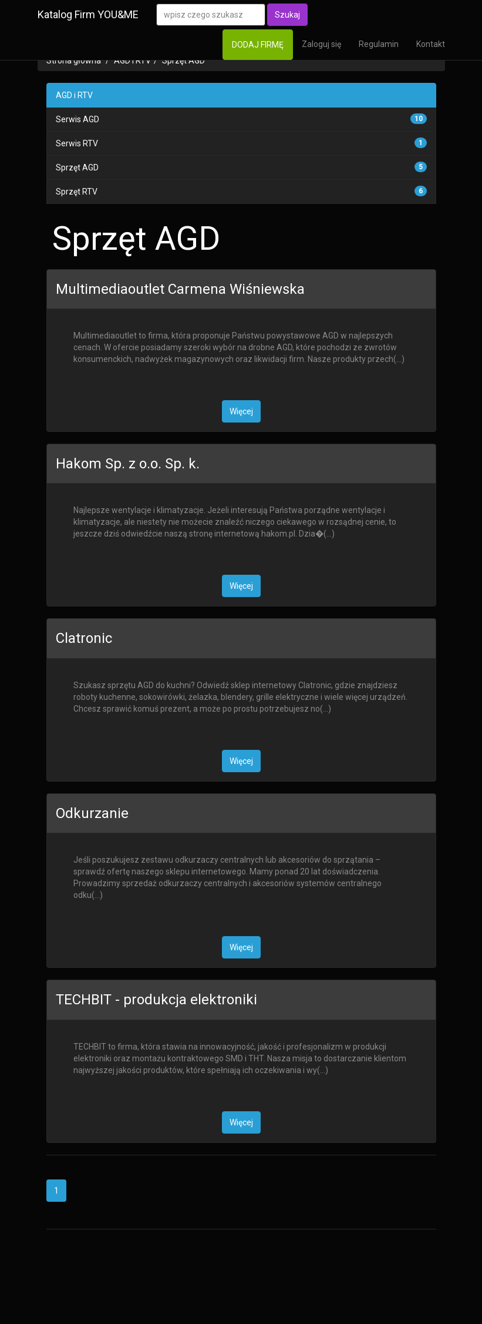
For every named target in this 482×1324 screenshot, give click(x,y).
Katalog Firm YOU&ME (88, 14)
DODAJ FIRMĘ (258, 44)
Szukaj (287, 14)
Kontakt (430, 44)
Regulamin (379, 44)
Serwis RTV (77, 143)
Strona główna (73, 60)
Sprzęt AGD (183, 60)
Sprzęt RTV (76, 191)
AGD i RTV (132, 60)
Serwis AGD (77, 119)
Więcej (241, 411)
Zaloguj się (321, 44)
